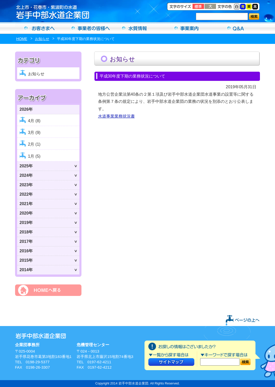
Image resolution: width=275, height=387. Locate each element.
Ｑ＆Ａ (235, 28)
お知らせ (42, 39)
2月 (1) (34, 144)
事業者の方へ (88, 28)
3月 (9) (34, 132)
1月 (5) (34, 156)
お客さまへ (39, 28)
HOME (21, 39)
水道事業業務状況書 (116, 116)
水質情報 (137, 28)
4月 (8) (34, 121)
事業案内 (186, 28)
